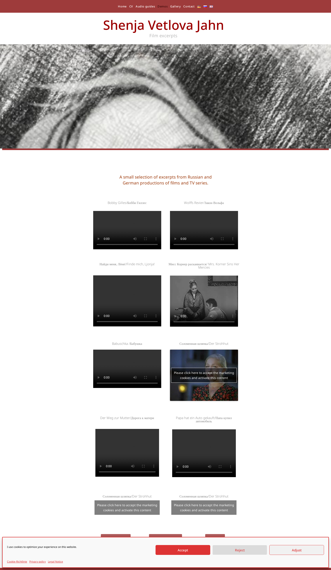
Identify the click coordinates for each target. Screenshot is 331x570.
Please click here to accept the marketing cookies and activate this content (204, 375)
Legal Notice (55, 561)
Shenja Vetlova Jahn (163, 25)
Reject (240, 550)
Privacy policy (37, 561)
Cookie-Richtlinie (17, 561)
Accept (183, 550)
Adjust (297, 550)
